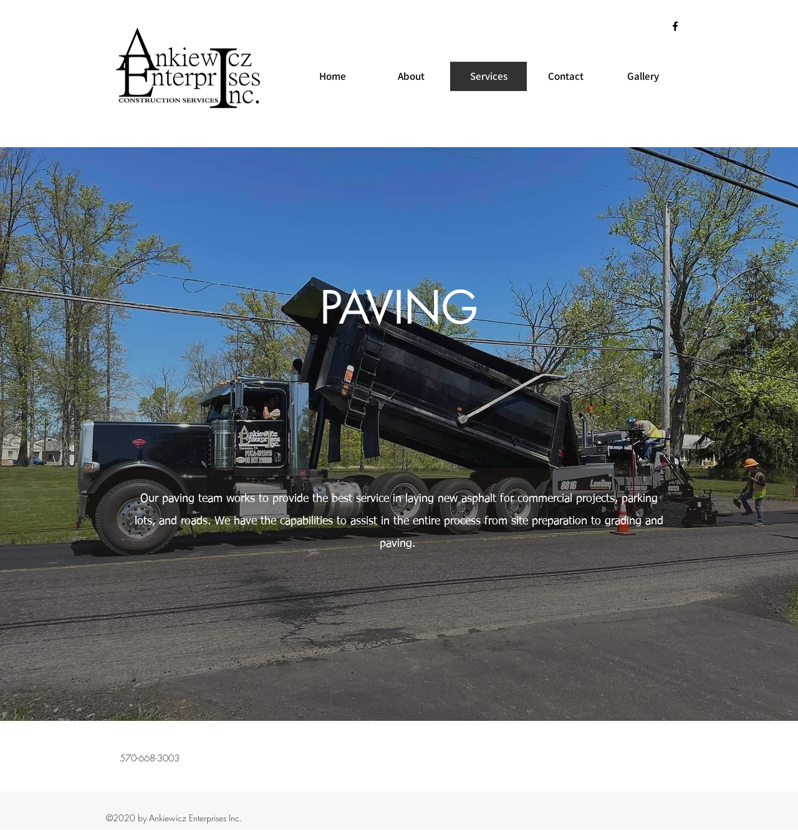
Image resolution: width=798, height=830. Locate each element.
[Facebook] (675, 26)
